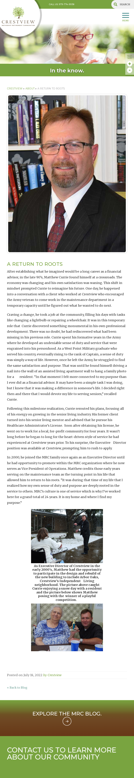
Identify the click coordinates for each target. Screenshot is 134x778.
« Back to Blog (17, 687)
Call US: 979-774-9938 (61, 4)
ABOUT (30, 88)
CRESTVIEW (15, 88)
